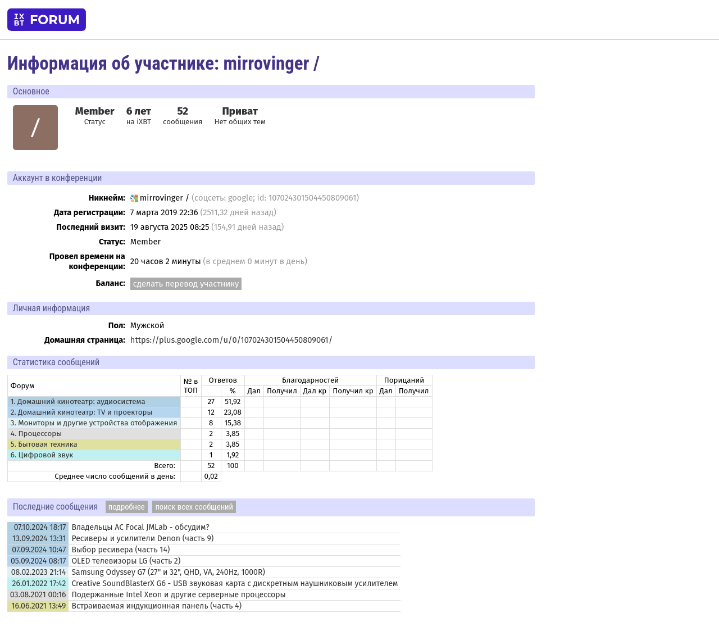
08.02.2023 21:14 (38, 572)
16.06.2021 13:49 (38, 606)
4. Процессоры (36, 433)
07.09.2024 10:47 (39, 550)
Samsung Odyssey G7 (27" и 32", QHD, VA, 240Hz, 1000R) (168, 572)
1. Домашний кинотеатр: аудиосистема (78, 401)
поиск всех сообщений (194, 507)
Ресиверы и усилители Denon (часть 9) (142, 538)
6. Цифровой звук (42, 455)
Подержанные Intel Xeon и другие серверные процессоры (178, 595)
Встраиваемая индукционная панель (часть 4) (156, 606)
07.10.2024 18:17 (40, 527)
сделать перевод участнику (186, 284)
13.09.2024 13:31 (39, 538)
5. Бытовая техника (44, 444)
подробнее (126, 507)
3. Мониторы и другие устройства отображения (94, 423)
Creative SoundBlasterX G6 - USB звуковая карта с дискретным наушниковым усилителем (234, 583)
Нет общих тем (240, 115)
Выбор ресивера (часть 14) (120, 550)
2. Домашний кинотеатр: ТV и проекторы (81, 412)
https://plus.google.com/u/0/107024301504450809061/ (231, 340)
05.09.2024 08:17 (38, 561)
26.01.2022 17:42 (39, 583)
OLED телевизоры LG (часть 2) (125, 561)
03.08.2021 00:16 (38, 595)
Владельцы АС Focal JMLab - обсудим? (140, 527)
